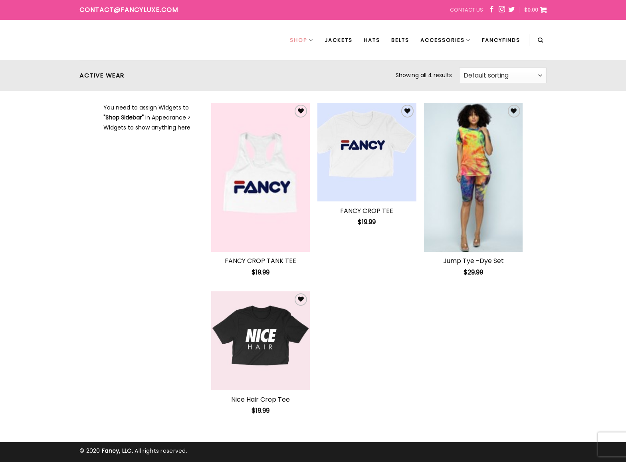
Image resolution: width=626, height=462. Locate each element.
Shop (301, 40)
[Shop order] (503, 75)
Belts (400, 40)
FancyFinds (501, 40)
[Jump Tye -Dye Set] (473, 177)
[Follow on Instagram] (502, 10)
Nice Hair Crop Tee (260, 400)
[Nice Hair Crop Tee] (260, 340)
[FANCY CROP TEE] (366, 152)
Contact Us (466, 9)
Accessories (445, 40)
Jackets (339, 40)
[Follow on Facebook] (492, 10)
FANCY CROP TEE (366, 211)
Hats (372, 40)
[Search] (541, 40)
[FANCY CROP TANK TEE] (260, 177)
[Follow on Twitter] (511, 10)
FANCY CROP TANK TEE (260, 261)
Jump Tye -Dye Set (473, 261)
